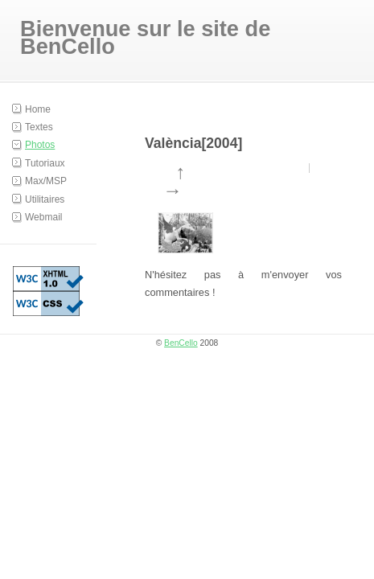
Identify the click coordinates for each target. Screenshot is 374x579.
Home (38, 109)
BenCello (181, 343)
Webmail (43, 217)
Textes (39, 127)
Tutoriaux (45, 163)
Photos (40, 144)
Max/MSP (46, 181)
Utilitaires (44, 199)
